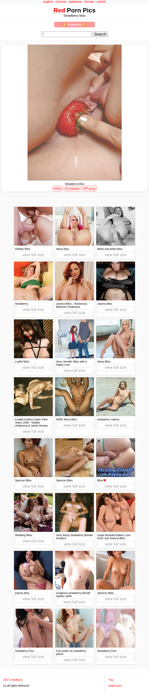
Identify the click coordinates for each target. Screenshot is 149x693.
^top (110, 679)
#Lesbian (72, 188)
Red (59, 10)
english (48, 1)
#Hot (58, 188)
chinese (61, 1)
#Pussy (89, 188)
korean (89, 1)
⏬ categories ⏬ (75, 24)
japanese (75, 1)
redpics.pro (115, 685)
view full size (33, 255)
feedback (17, 679)
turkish (101, 1)
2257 (6, 679)
